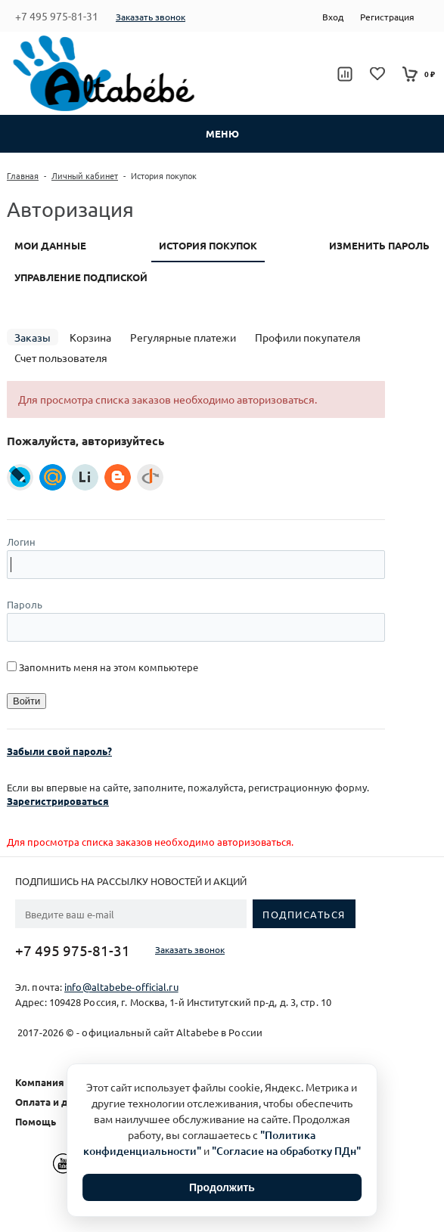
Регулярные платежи (183, 337)
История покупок (208, 245)
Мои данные (50, 245)
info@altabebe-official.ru (121, 986)
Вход (332, 17)
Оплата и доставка (61, 1101)
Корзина (90, 337)
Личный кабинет (84, 175)
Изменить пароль (379, 245)
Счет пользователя (60, 357)
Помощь (35, 1121)
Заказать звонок (150, 17)
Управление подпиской (80, 277)
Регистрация (387, 17)
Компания (39, 1082)
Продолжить (222, 1187)
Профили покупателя (308, 337)
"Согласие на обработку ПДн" (286, 1151)
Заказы (32, 337)
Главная (23, 175)
